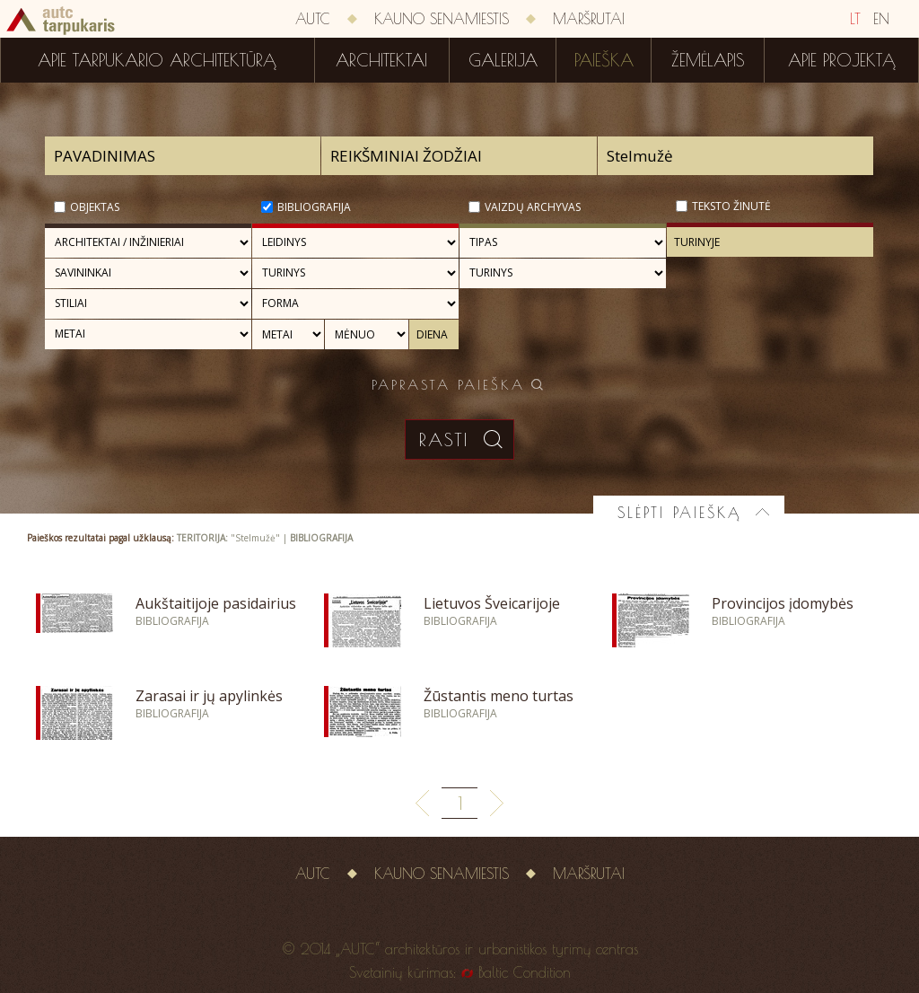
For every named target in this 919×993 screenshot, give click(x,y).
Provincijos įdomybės (782, 603)
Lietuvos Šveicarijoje (492, 603)
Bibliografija (314, 207)
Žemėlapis (708, 60)
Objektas (94, 207)
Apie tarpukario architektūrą (157, 60)
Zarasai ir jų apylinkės (209, 696)
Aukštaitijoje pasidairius (216, 603)
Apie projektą (842, 60)
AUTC (312, 19)
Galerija (503, 60)
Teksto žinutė (731, 206)
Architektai (381, 60)
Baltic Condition (524, 972)
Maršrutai (589, 19)
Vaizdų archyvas (533, 207)
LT (855, 19)
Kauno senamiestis (441, 19)
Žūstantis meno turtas (498, 696)
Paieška (604, 60)
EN (881, 19)
